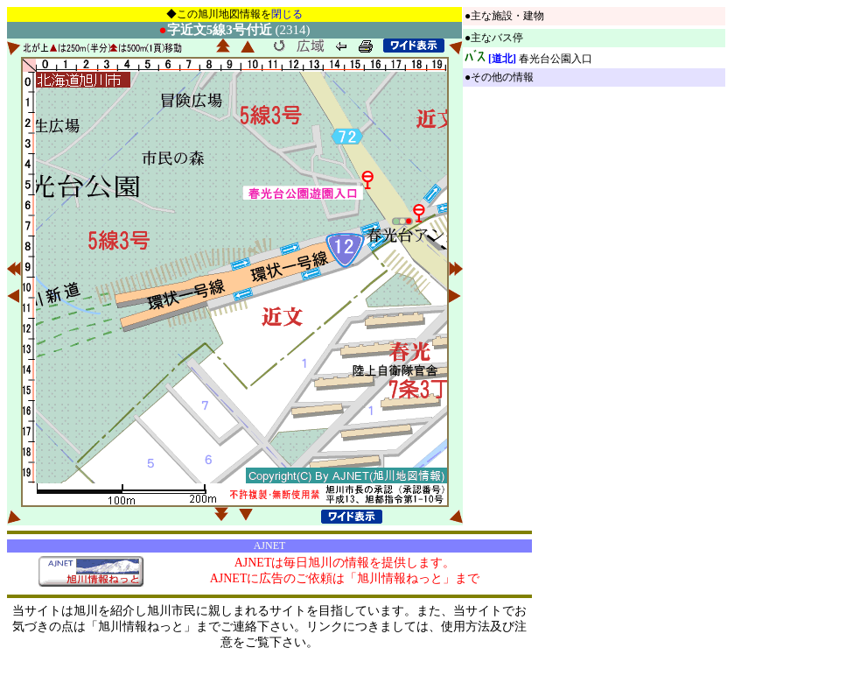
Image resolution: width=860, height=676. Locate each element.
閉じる (287, 14)
